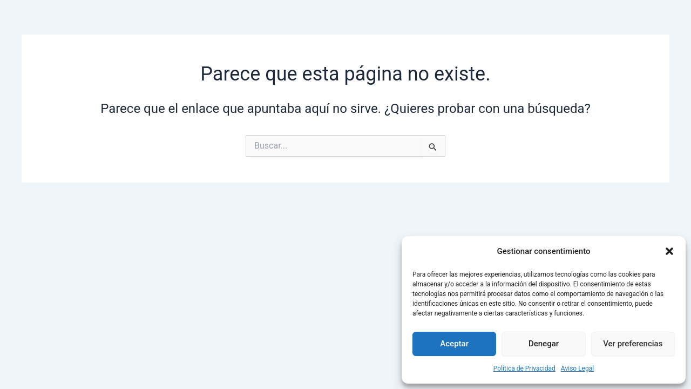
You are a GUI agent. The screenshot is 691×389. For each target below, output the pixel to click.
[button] (669, 251)
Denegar (544, 343)
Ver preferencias (632, 343)
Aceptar (454, 343)
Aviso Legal (577, 368)
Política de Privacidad (524, 368)
